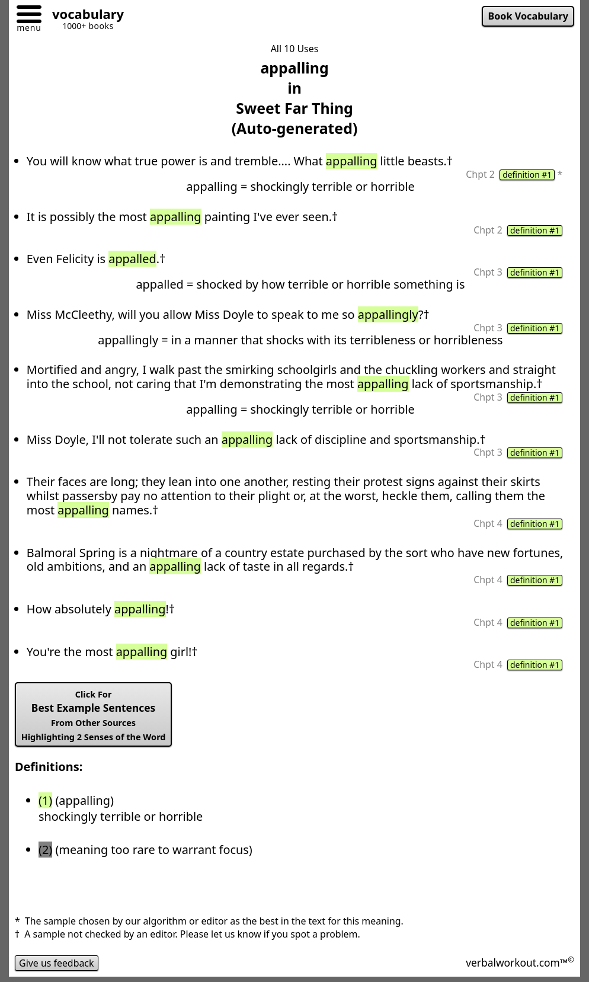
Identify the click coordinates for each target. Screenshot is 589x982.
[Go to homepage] (83, 15)
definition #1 (527, 174)
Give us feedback (57, 963)
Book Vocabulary (528, 16)
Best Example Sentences (93, 716)
